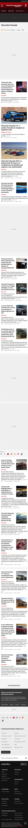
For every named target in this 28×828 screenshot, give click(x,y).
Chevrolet (4, 553)
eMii (15, 744)
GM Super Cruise (18, 747)
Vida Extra (16, 774)
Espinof (16, 783)
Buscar (26, 758)
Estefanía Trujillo (9, 177)
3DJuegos (16, 772)
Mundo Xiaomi (5, 780)
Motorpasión (17, 791)
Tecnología (17, 739)
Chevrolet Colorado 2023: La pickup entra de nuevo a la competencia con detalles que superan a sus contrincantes (12, 164)
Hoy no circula (20, 11)
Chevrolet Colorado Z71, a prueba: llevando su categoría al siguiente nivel (12, 128)
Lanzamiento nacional (19, 741)
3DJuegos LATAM (18, 813)
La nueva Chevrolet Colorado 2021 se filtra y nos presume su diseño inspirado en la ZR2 (8, 309)
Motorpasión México (14, 5)
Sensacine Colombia (18, 817)
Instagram (11, 454)
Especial (11, 704)
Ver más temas (6, 752)
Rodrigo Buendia (8, 564)
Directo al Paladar (5, 791)
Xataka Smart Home (6, 778)
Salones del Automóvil (20, 736)
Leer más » (15, 100)
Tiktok (21, 454)
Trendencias (4, 801)
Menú (2, 6)
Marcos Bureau (8, 323)
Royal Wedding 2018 (7, 747)
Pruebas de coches (6, 132)
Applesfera (4, 776)
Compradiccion (5, 805)
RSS (15, 454)
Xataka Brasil (4, 815)
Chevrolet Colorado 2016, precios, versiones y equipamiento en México (7, 658)
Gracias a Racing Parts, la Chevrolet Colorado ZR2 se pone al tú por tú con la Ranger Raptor (7, 463)
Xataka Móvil (4, 774)
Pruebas (3, 11)
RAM (23, 30)
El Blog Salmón (17, 801)
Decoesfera (4, 803)
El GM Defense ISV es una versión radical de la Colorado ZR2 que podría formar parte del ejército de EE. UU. (7, 332)
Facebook (4, 454)
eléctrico (13, 30)
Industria (11, 11)
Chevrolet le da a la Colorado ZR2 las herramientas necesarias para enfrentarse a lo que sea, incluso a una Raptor (7, 545)
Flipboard (18, 454)
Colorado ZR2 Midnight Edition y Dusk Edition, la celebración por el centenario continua (7, 490)
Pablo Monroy (8, 102)
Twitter (1, 454)
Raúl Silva (7, 137)
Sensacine (16, 781)
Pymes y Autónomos (18, 803)
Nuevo (25, 6)
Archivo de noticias (15, 685)
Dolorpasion (23, 704)
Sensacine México (18, 815)
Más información (21, 826)
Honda (18, 30)
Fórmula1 (17, 704)
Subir (22, 764)
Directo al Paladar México (7, 819)
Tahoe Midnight (5, 744)
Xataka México (5, 813)
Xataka (3, 772)
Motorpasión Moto (18, 793)
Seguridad (4, 739)
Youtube (8, 454)
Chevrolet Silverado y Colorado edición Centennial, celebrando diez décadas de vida (7, 517)
